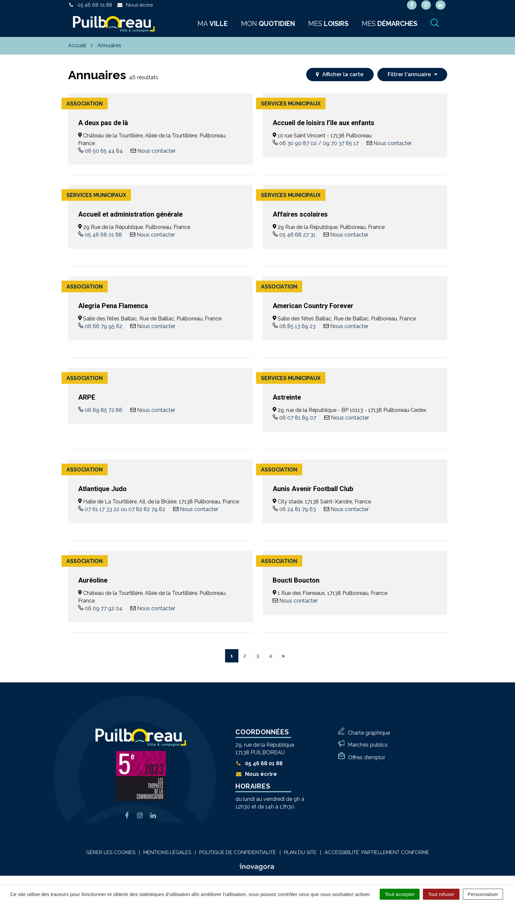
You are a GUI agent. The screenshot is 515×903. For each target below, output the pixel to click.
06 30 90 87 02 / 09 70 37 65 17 (319, 143)
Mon (268, 24)
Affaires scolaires (300, 214)
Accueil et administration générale (130, 214)
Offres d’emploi (366, 757)
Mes (328, 24)
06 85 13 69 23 (297, 326)
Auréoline (92, 580)
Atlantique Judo (102, 489)
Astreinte (287, 397)
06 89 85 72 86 (103, 410)
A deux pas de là (103, 123)
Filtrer (413, 74)
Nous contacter (156, 151)
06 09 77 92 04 (103, 608)
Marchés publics (368, 745)
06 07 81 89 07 (297, 418)
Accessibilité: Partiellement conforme (376, 852)
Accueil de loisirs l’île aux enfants (323, 123)
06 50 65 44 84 (104, 151)
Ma (212, 24)
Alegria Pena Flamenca (113, 306)
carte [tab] (339, 74)
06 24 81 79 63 (297, 509)
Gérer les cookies (110, 852)
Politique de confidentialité (237, 852)
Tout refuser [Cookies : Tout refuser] (441, 894)
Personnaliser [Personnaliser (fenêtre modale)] (483, 894)
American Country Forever (313, 306)
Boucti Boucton (296, 580)
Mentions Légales (167, 852)
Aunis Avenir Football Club (313, 489)
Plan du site (300, 852)
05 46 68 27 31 (297, 235)
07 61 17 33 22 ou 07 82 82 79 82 (125, 509)
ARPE (86, 397)
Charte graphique (369, 733)
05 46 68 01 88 (103, 235)
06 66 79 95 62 (103, 326)
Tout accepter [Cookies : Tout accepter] (400, 894)
